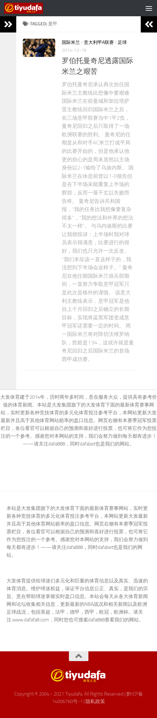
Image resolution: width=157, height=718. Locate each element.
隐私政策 (95, 701)
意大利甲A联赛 (99, 42)
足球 (122, 42)
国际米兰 (71, 42)
